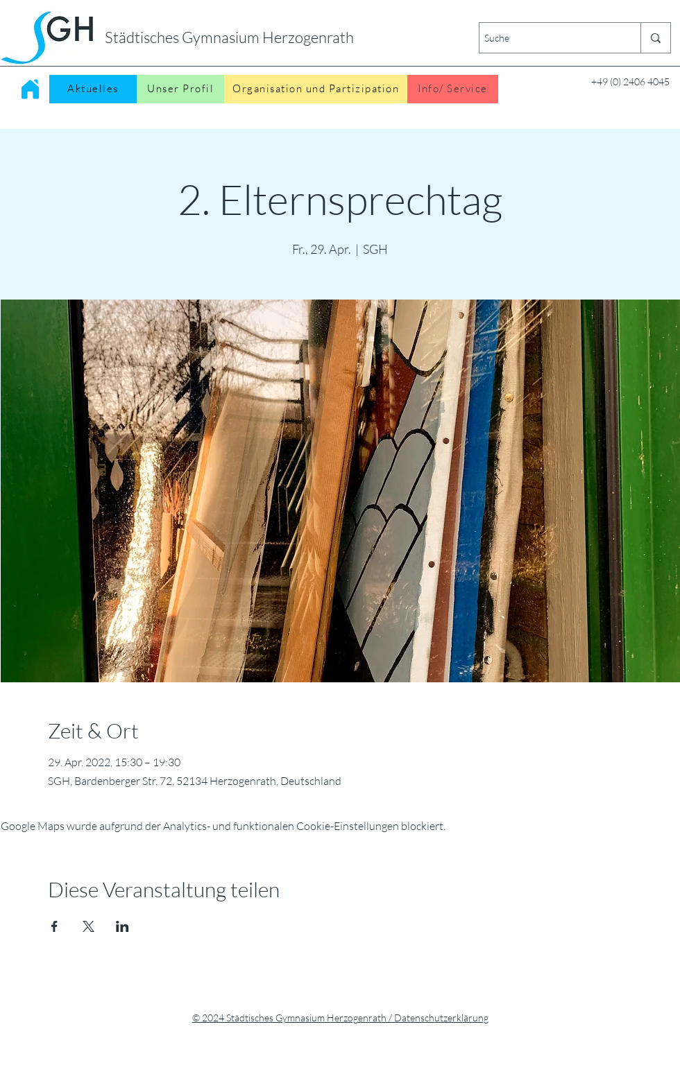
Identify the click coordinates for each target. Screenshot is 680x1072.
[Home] (30, 89)
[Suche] (547, 38)
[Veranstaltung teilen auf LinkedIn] (122, 926)
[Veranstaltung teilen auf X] (88, 926)
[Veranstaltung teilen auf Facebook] (54, 926)
